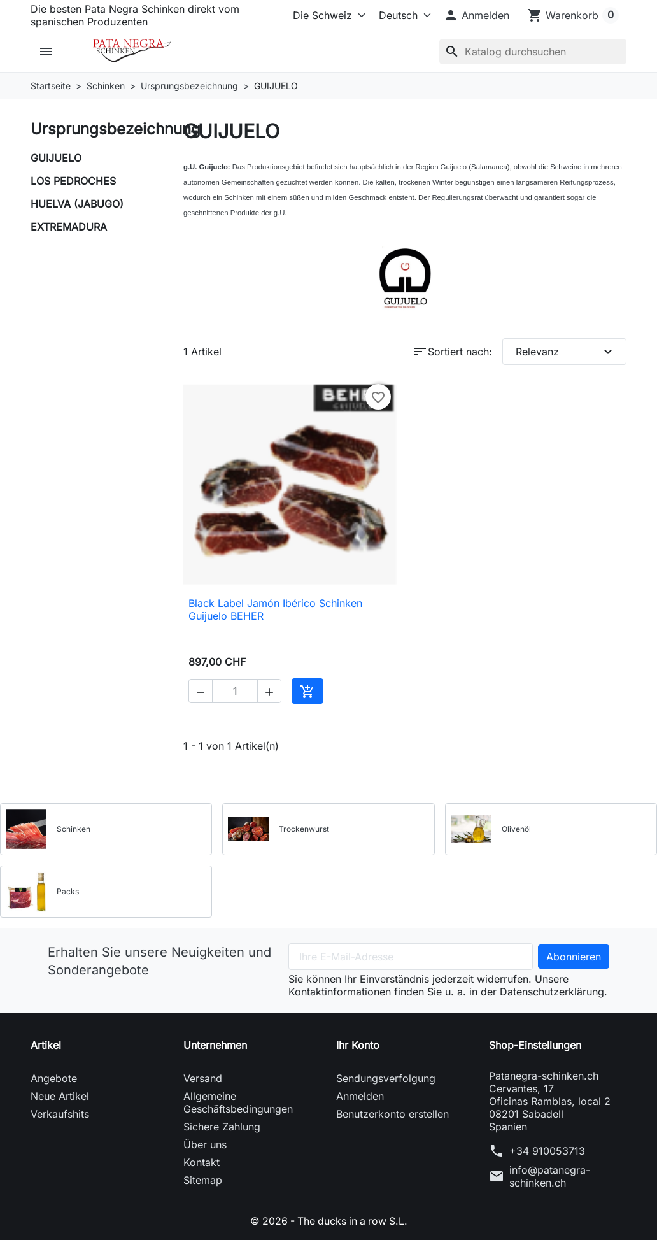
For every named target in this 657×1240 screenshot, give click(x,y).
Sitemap (202, 1180)
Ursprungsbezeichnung (116, 129)
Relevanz (566, 351)
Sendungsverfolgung (385, 1078)
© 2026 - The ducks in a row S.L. (329, 1221)
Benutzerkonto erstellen (392, 1114)
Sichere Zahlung (221, 1126)
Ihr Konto (357, 1045)
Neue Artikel (60, 1096)
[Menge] (235, 691)
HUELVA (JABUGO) (77, 203)
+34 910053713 (547, 1150)
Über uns (205, 1144)
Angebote (54, 1078)
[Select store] (326, 15)
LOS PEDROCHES (73, 181)
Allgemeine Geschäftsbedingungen (238, 1102)
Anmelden (360, 1096)
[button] (476, 15)
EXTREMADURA (69, 226)
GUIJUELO (56, 158)
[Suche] (532, 51)
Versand (202, 1078)
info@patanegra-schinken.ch (549, 1176)
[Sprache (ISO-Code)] (401, 15)
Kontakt (201, 1162)
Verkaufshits (60, 1114)
